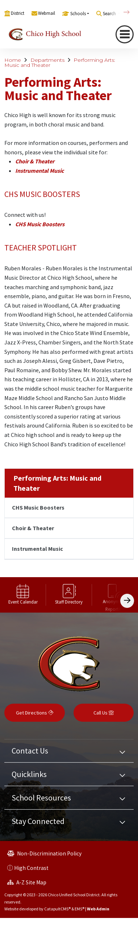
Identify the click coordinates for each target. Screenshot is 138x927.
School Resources (41, 798)
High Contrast (31, 867)
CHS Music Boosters (39, 224)
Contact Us (30, 751)
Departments (47, 60)
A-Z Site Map (26, 882)
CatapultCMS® (57, 908)
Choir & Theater (34, 161)
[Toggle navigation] (125, 34)
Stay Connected (38, 821)
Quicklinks (29, 774)
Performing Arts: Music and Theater (57, 483)
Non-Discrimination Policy (44, 853)
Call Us (103, 712)
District (17, 13)
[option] (23, 595)
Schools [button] (78, 13)
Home (12, 60)
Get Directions (34, 712)
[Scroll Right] (127, 600)
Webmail (46, 13)
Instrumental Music (39, 170)
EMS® (79, 908)
